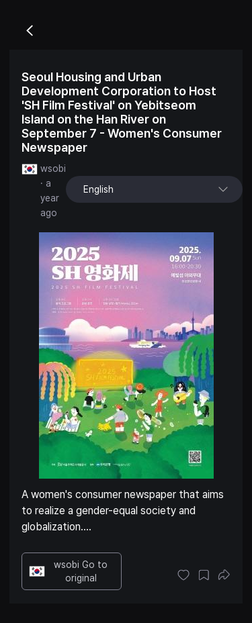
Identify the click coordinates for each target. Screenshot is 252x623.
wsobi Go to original (68, 571)
